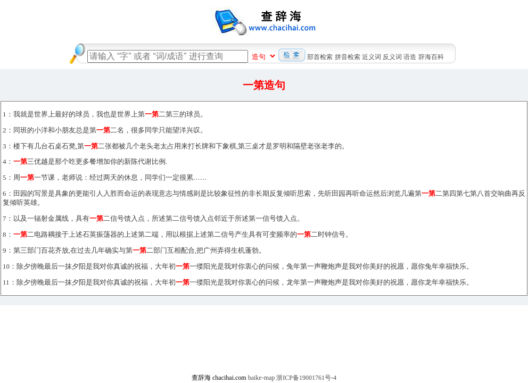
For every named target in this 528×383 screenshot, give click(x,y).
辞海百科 (431, 57)
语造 (409, 57)
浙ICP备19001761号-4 (306, 377)
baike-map (261, 377)
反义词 (392, 57)
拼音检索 (347, 57)
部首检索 (320, 57)
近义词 (371, 57)
